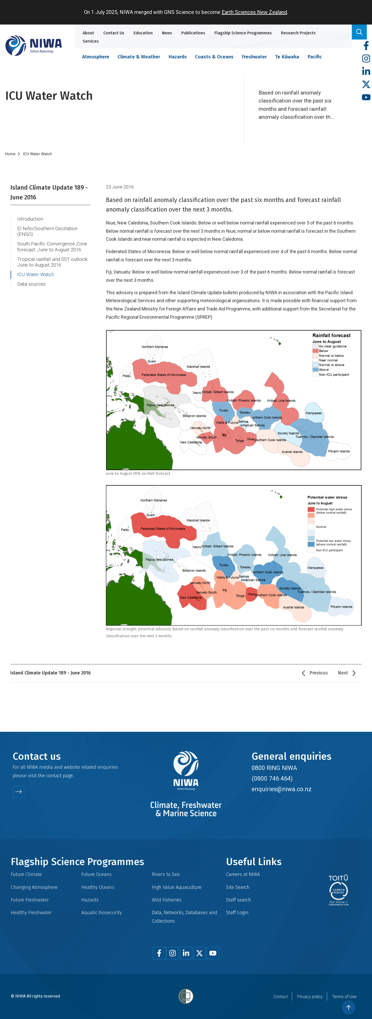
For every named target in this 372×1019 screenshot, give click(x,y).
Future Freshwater (30, 900)
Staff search (238, 900)
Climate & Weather (139, 57)
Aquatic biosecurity (101, 912)
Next (343, 673)
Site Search (238, 887)
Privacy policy (310, 996)
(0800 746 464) (272, 778)
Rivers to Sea (166, 874)
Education (143, 32)
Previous (318, 673)
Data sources (31, 284)
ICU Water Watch (35, 274)
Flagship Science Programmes (243, 32)
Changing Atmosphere (34, 887)
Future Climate (26, 874)
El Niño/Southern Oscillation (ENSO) (47, 231)
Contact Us (113, 32)
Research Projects (298, 32)
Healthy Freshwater (31, 912)
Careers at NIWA (243, 874)
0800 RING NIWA (274, 768)
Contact (280, 996)
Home (10, 154)
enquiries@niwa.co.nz (282, 789)
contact (53, 776)
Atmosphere (95, 57)
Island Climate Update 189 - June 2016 (49, 192)
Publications (193, 32)
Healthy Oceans (97, 887)
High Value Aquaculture (177, 887)
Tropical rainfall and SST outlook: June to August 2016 (52, 262)
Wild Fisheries (167, 900)
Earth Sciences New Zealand (254, 12)
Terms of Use (344, 996)
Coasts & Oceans (214, 57)
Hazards (177, 57)
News (167, 32)
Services (91, 41)
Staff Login (237, 912)
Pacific (314, 57)
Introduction (30, 219)
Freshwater (254, 57)
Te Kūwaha (287, 57)
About (88, 32)
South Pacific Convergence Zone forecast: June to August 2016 (52, 247)
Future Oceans (96, 874)
